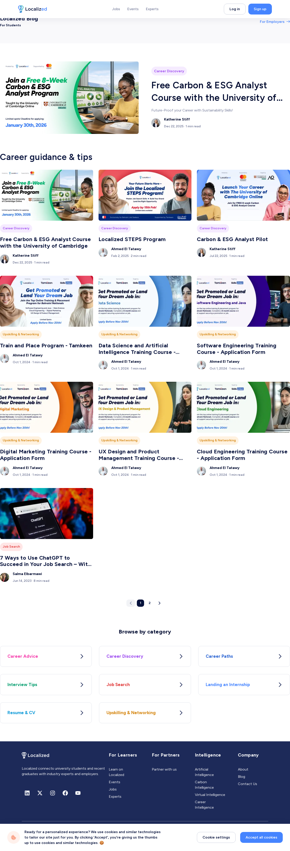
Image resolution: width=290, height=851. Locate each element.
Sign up (260, 9)
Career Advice (45, 657)
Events (114, 784)
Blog (241, 779)
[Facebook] (65, 795)
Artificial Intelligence (204, 774)
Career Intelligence (204, 807)
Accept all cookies (261, 843)
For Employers (275, 21)
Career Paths (244, 657)
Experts (115, 799)
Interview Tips (45, 686)
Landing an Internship (244, 686)
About (243, 772)
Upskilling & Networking (144, 715)
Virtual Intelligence (210, 797)
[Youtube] (77, 795)
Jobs (113, 792)
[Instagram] (52, 795)
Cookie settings (216, 843)
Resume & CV (45, 715)
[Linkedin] (27, 795)
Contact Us (247, 786)
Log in (235, 9)
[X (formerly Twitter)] (39, 795)
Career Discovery (144, 657)
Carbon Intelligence (204, 787)
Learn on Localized (116, 774)
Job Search (144, 686)
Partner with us (164, 772)
